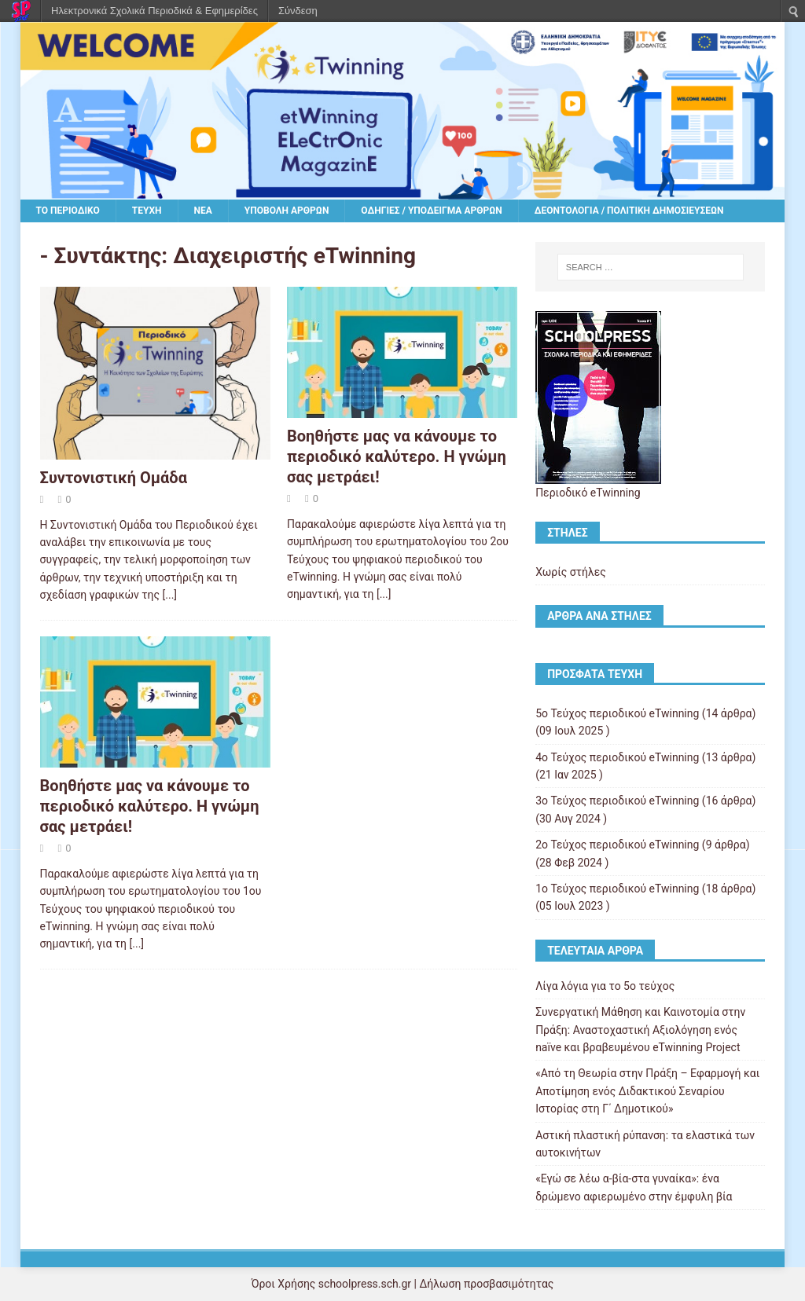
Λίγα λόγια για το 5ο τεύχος (605, 986)
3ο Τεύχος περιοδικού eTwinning (617, 800)
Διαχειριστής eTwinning (294, 256)
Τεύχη (147, 210)
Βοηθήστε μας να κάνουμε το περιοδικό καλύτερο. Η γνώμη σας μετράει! (396, 456)
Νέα (203, 210)
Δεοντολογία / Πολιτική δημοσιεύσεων (629, 210)
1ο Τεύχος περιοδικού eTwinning (617, 888)
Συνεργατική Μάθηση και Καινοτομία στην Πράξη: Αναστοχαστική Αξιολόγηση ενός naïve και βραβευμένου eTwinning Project (640, 1030)
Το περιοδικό (68, 210)
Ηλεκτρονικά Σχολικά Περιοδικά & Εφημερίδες (154, 10)
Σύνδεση (298, 10)
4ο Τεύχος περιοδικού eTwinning (617, 757)
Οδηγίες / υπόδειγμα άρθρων (431, 210)
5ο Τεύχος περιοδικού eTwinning (617, 713)
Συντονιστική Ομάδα (113, 477)
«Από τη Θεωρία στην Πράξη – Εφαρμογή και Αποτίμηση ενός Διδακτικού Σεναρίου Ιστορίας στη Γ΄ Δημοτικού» (647, 1091)
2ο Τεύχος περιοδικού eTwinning (617, 844)
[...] (170, 594)
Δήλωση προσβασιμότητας (486, 1283)
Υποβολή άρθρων (286, 210)
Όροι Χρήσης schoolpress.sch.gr (331, 1283)
